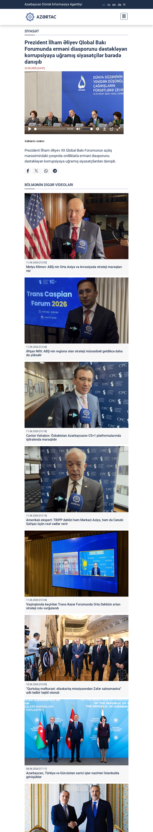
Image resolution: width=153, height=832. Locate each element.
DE (119, 5)
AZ (103, 5)
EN (114, 5)
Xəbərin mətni (34, 141)
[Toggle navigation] (123, 16)
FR (124, 5)
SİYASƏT (32, 31)
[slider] (50, 129)
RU (109, 5)
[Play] (30, 129)
